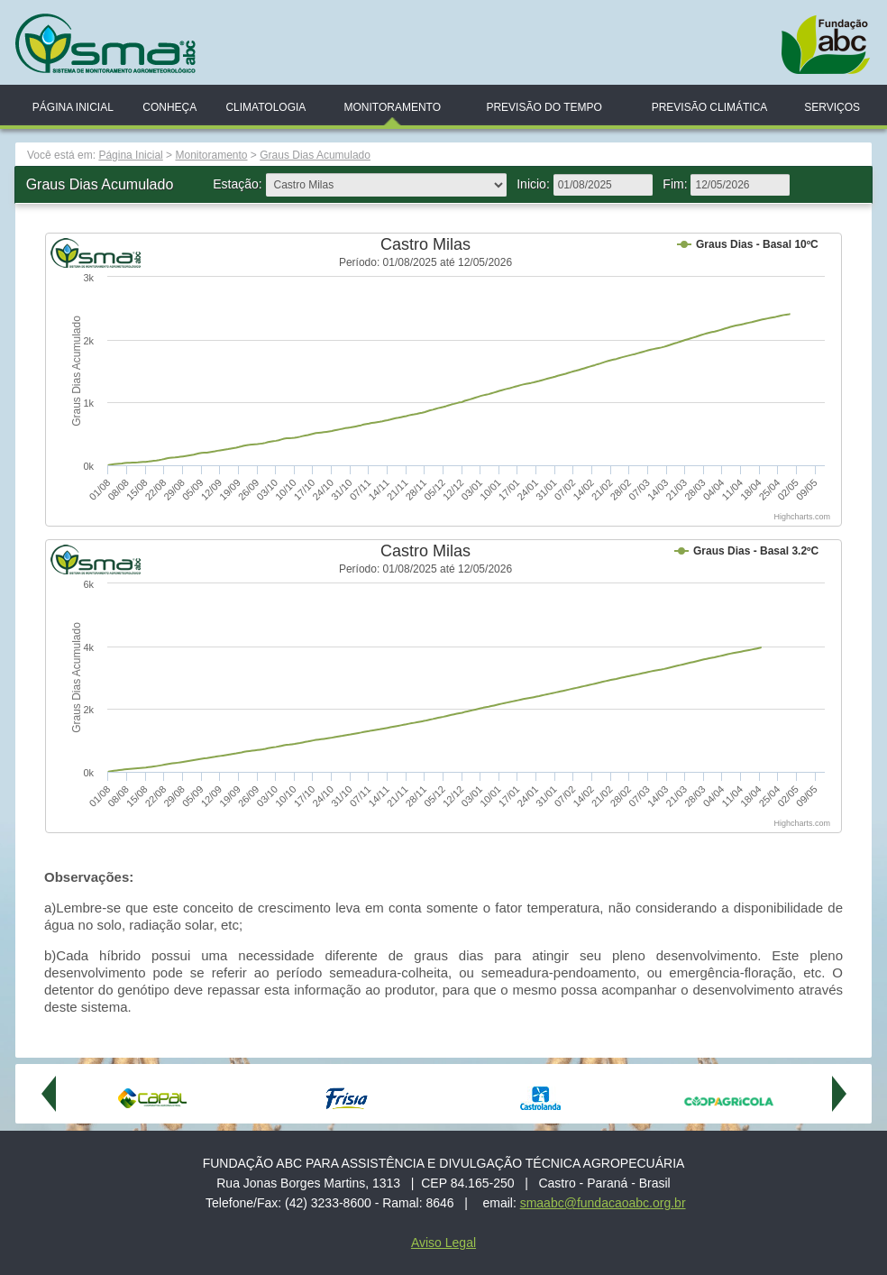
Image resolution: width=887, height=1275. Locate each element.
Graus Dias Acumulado (315, 155)
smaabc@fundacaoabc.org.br (603, 1203)
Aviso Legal (443, 1242)
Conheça (169, 107)
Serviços (832, 107)
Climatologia (265, 107)
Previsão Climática (710, 107)
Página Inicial (73, 107)
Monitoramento (392, 107)
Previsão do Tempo (543, 107)
